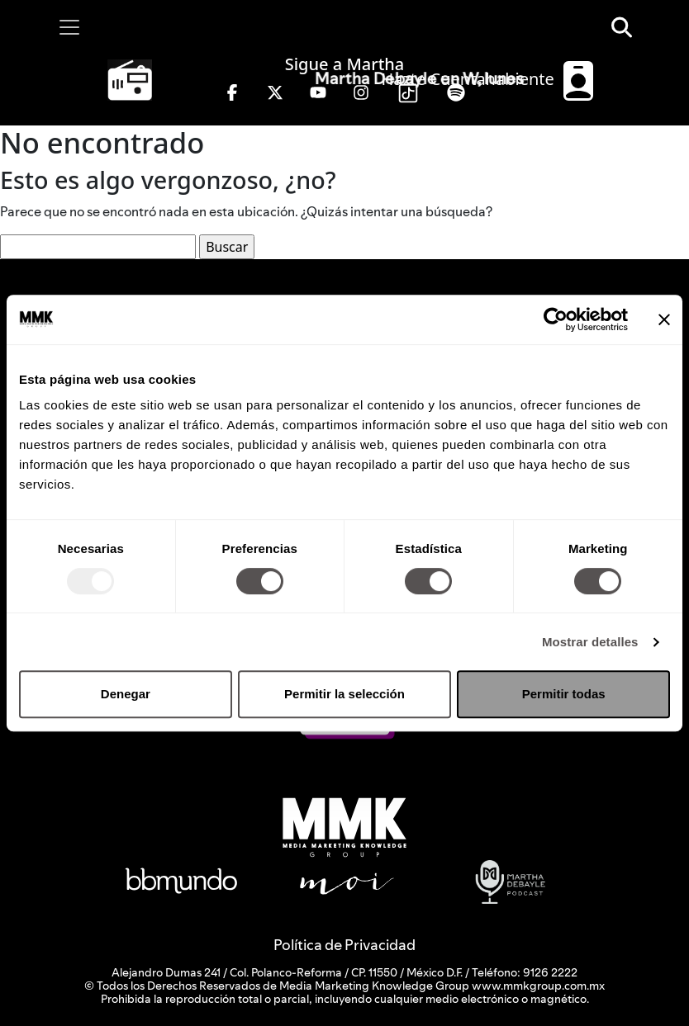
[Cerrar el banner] (664, 319)
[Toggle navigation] (69, 27)
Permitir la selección (344, 694)
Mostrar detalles (590, 642)
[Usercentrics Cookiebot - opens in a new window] (555, 319)
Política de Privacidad (344, 944)
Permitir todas (564, 694)
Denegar (125, 694)
